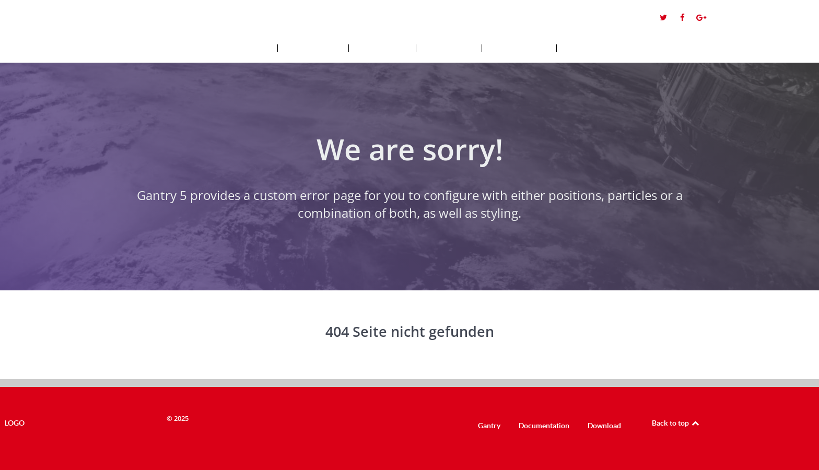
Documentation (544, 425)
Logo (47, 21)
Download (604, 425)
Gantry (489, 425)
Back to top (676, 422)
